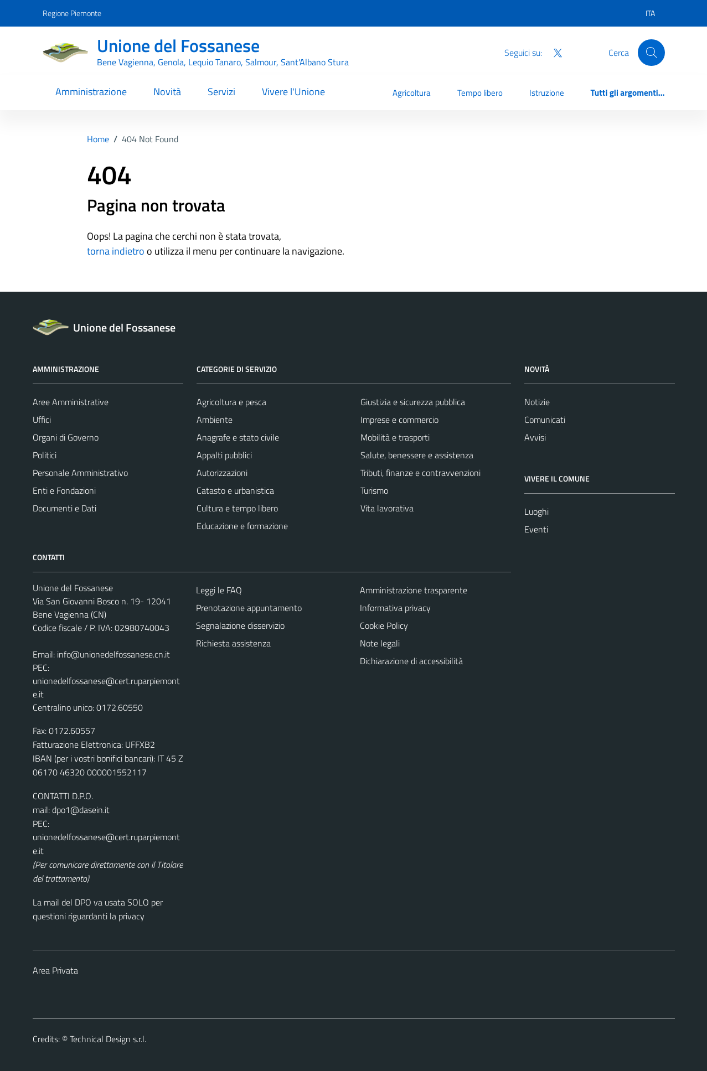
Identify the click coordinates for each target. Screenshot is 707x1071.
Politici (44, 455)
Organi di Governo (66, 437)
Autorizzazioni (222, 472)
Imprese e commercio (399, 419)
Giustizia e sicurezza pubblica (412, 401)
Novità (167, 91)
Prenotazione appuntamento (249, 607)
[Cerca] (651, 52)
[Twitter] (553, 52)
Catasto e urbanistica (235, 490)
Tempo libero (480, 92)
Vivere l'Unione (293, 91)
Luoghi (536, 511)
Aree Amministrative (71, 401)
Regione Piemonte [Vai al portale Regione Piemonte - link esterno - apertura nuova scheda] (72, 13)
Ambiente (215, 419)
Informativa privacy (395, 607)
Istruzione (546, 92)
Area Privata (55, 970)
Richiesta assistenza (233, 643)
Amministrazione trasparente (413, 590)
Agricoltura (412, 92)
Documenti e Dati (64, 508)
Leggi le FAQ (219, 590)
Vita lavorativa (387, 508)
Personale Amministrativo (80, 472)
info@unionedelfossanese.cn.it (113, 654)
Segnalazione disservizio (240, 625)
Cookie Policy (384, 625)
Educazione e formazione (242, 525)
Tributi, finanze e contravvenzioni (420, 472)
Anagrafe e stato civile (238, 437)
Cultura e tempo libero (237, 508)
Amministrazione (91, 91)
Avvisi (535, 437)
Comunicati (544, 419)
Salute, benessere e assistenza (416, 455)
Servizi (221, 91)
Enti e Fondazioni (64, 490)
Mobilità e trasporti (395, 437)
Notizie (537, 401)
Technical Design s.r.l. (108, 1039)
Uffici (42, 419)
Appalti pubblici (224, 455)
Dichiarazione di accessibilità (411, 661)
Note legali (380, 643)
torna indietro (116, 251)
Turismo (374, 490)
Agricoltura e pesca (231, 401)
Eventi (536, 529)
